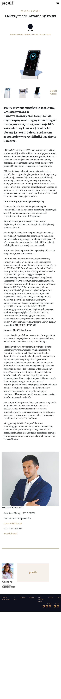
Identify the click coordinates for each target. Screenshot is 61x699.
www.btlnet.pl (10, 533)
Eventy (59, 597)
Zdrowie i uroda (30, 11)
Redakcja (22, 597)
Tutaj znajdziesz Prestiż (41, 599)
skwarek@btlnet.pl (13, 523)
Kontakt (50, 597)
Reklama (31, 597)
